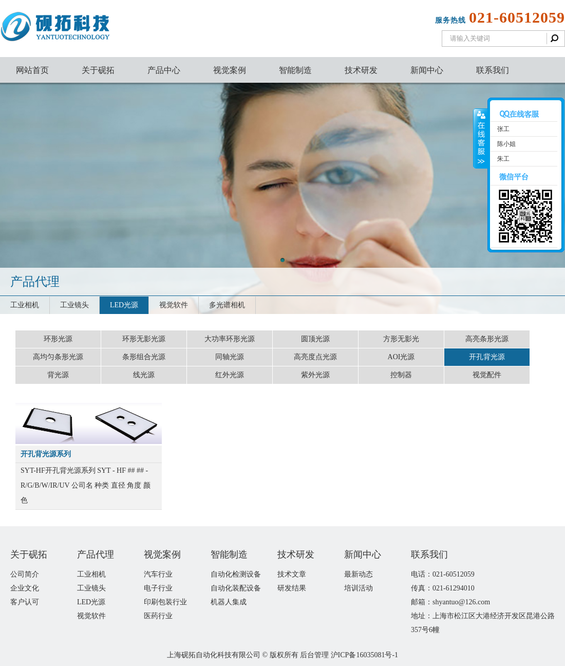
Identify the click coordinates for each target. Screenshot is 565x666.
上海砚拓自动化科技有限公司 (213, 655)
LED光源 (124, 305)
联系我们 (492, 70)
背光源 (58, 375)
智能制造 (295, 70)
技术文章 (291, 574)
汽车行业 (158, 574)
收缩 (480, 139)
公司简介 (24, 574)
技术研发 (361, 70)
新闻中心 (426, 70)
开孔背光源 (487, 357)
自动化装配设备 (236, 588)
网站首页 (32, 70)
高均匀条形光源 (58, 357)
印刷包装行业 (165, 602)
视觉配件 (487, 375)
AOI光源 (401, 357)
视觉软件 (173, 305)
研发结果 (291, 588)
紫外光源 (315, 375)
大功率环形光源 (229, 339)
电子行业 (158, 588)
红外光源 (229, 375)
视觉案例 (229, 70)
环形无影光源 (143, 339)
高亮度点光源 (315, 357)
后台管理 (314, 655)
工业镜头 (74, 305)
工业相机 (24, 305)
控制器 (401, 375)
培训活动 (358, 588)
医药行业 (158, 616)
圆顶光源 (315, 339)
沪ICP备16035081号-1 (364, 655)
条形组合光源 (143, 357)
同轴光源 (229, 357)
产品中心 (163, 70)
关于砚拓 (98, 70)
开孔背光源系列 (46, 454)
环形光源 (58, 339)
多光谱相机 (227, 305)
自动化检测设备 (236, 574)
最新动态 (358, 574)
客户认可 (24, 602)
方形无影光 (401, 339)
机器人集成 (229, 602)
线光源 (144, 375)
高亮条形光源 (487, 339)
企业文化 (24, 588)
